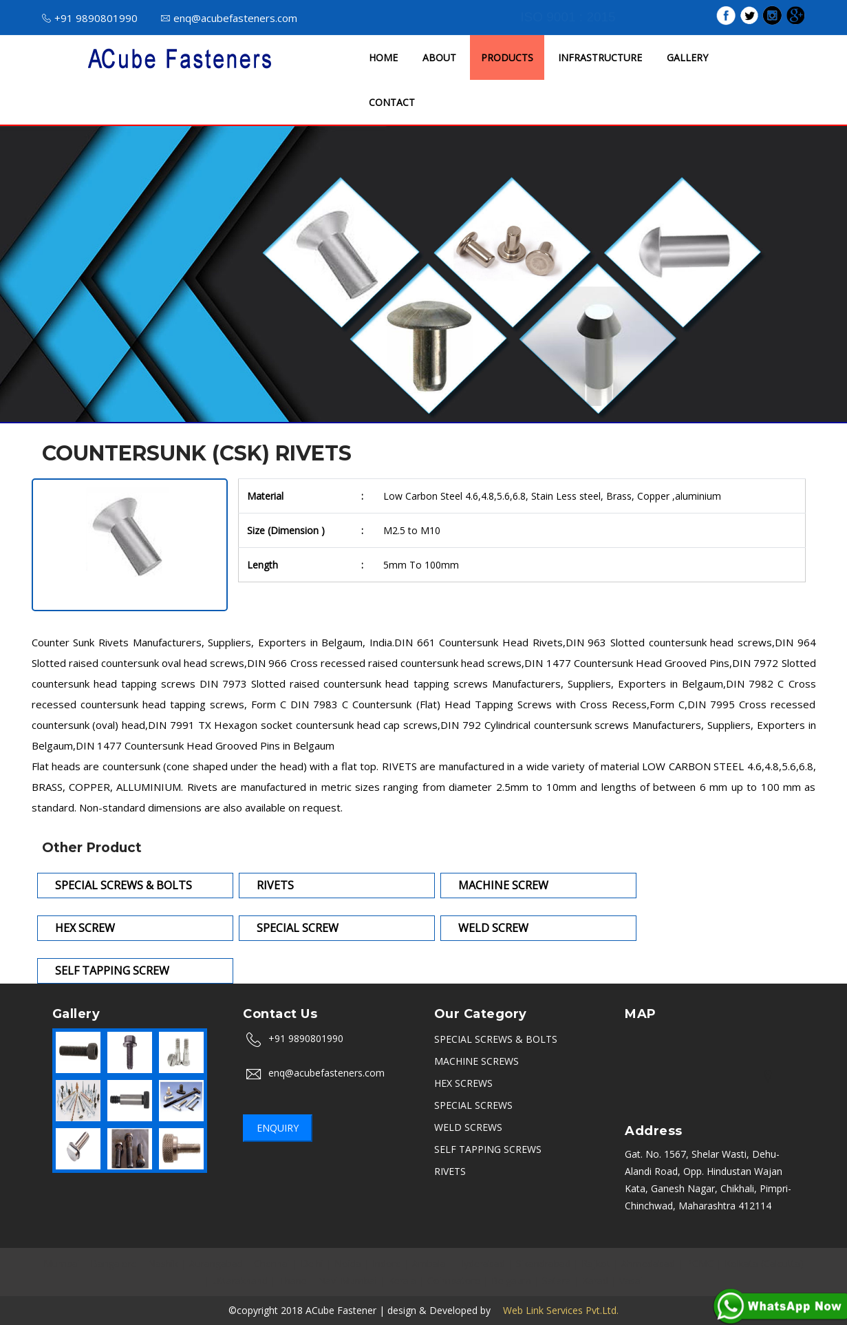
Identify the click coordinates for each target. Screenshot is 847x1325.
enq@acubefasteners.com (229, 18)
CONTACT (392, 102)
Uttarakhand (240, 1280)
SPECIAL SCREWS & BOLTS (495, 1039)
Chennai (272, 1263)
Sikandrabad (543, 1263)
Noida (347, 1263)
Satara (556, 1280)
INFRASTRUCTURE (600, 57)
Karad (595, 1280)
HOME (383, 57)
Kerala (402, 1280)
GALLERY (687, 57)
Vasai (631, 1280)
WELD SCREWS (468, 1127)
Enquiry (278, 1127)
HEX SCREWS (463, 1083)
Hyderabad (481, 1263)
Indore (386, 1263)
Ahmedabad (648, 1263)
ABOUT (439, 57)
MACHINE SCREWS (476, 1061)
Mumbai (61, 1263)
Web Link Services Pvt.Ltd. (556, 1310)
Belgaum (511, 1280)
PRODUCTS (507, 57)
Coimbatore (453, 1280)
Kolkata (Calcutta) (764, 1263)
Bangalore (114, 1263)
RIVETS (450, 1171)
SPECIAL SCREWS (473, 1105)
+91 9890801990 (90, 18)
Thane (293, 1280)
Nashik (163, 1263)
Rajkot (595, 1263)
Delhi (312, 1263)
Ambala (429, 1263)
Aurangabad (216, 1263)
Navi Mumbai (347, 1280)
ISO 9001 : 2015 (567, 17)
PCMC (700, 1263)
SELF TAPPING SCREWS (488, 1149)
